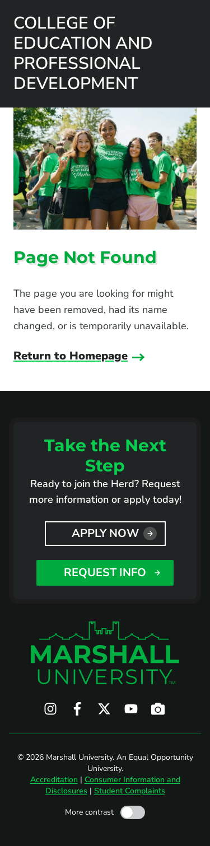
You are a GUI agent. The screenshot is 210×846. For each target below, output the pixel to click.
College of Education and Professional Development (83, 53)
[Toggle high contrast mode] (132, 812)
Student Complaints (129, 791)
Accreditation (54, 779)
